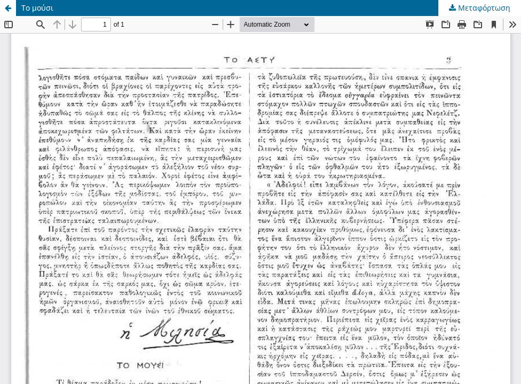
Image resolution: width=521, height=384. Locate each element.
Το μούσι (37, 8)
